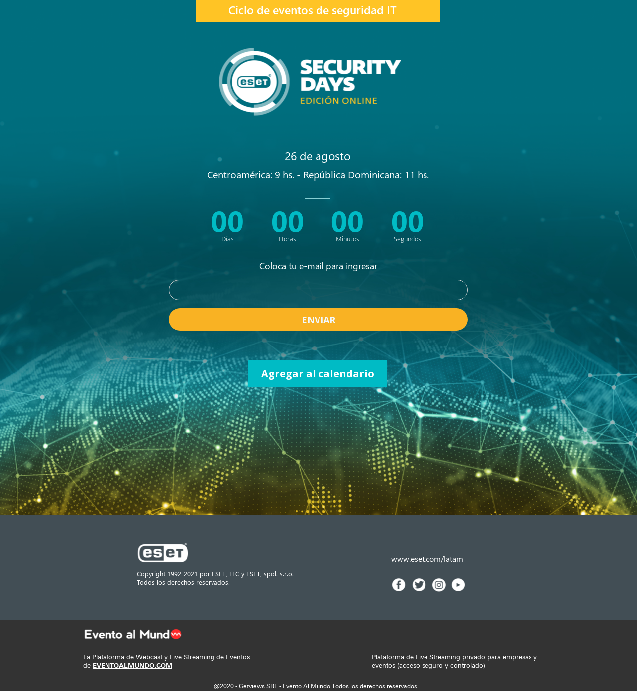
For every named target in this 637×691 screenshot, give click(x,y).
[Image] (398, 585)
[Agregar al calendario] (317, 373)
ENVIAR (318, 319)
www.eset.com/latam (427, 558)
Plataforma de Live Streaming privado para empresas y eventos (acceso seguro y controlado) (454, 661)
